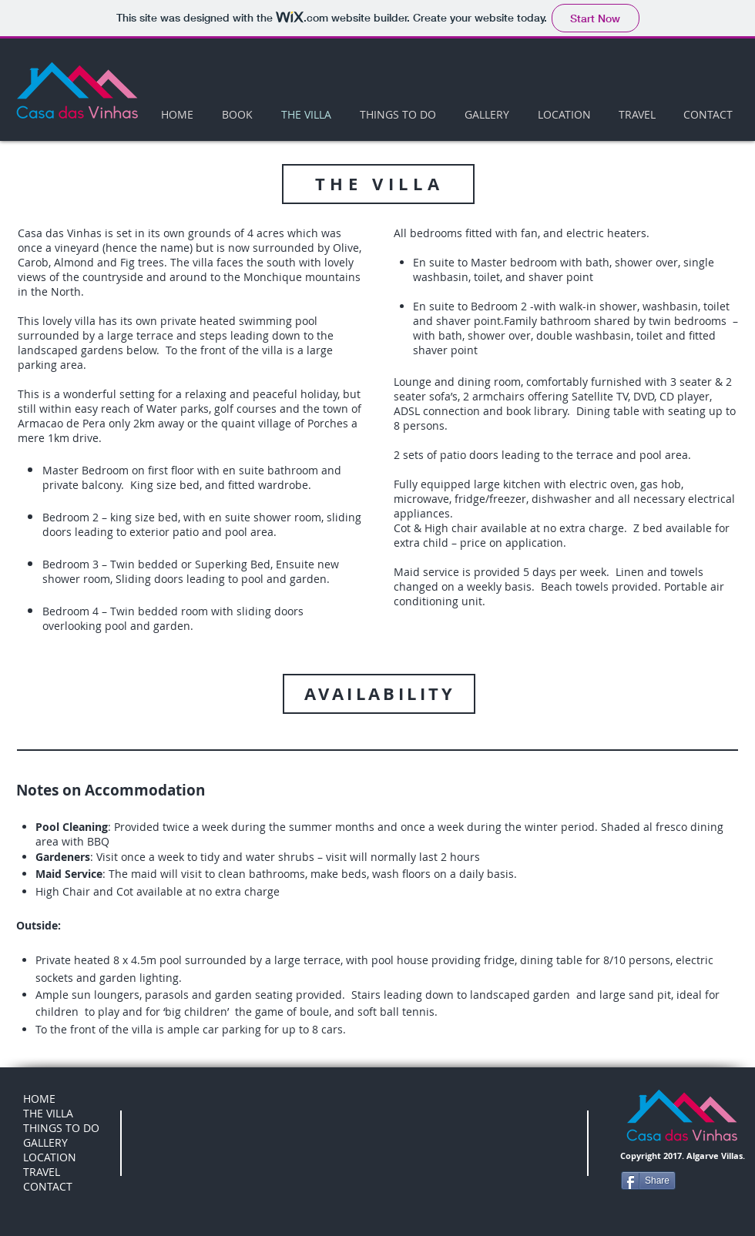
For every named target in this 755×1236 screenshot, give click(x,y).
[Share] (648, 1180)
